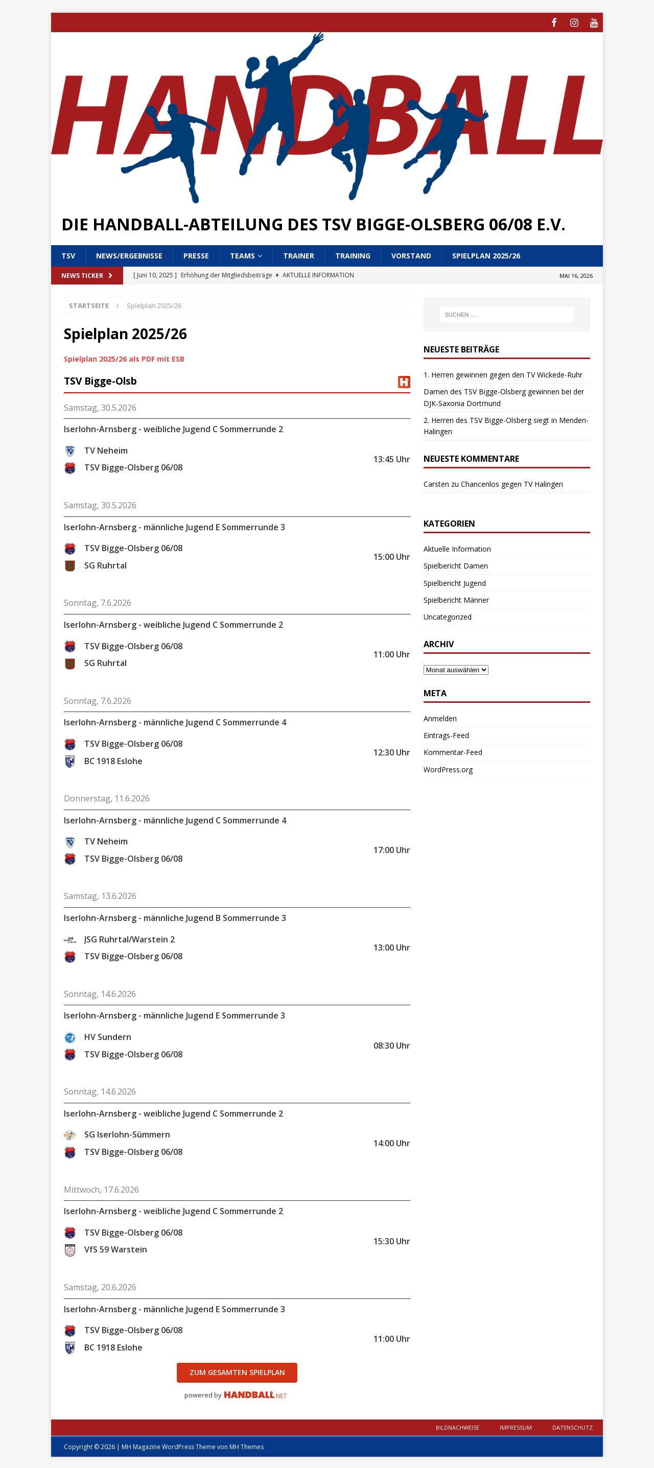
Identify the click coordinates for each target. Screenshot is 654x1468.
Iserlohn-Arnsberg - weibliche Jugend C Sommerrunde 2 (173, 427)
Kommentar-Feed (453, 750)
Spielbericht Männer (456, 598)
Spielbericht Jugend (455, 581)
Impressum (516, 1426)
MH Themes (246, 1445)
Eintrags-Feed (446, 734)
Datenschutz (572, 1426)
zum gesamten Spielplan (237, 1371)
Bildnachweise (457, 1426)
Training (352, 254)
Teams (242, 254)
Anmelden (440, 716)
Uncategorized (448, 615)
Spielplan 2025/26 (486, 254)
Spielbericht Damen (456, 564)
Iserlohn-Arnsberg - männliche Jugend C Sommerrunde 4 (175, 720)
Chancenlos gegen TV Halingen (512, 482)
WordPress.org (448, 768)
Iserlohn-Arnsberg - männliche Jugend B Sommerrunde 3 (175, 916)
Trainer (298, 254)
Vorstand (411, 254)
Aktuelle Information (457, 547)
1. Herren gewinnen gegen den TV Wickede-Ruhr (503, 373)
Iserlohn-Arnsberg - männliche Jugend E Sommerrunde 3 (174, 525)
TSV (68, 254)
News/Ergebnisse (129, 254)
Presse (196, 254)
